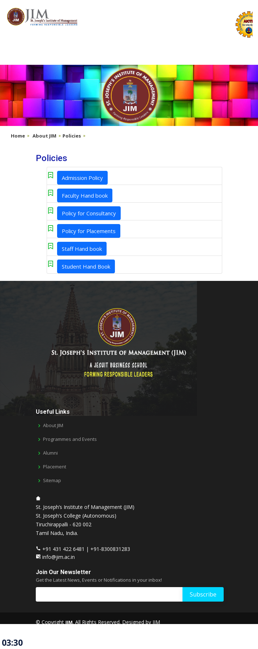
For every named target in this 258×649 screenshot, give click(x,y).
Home (18, 135)
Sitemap (52, 480)
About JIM (44, 135)
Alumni (50, 453)
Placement (54, 466)
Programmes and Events (70, 439)
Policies (72, 135)
